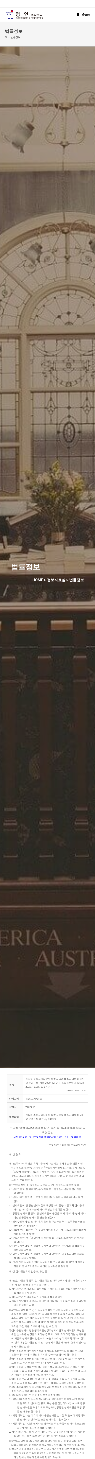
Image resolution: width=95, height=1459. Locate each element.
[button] (30, 1106)
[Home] (6, 37)
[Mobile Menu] (83, 15)
